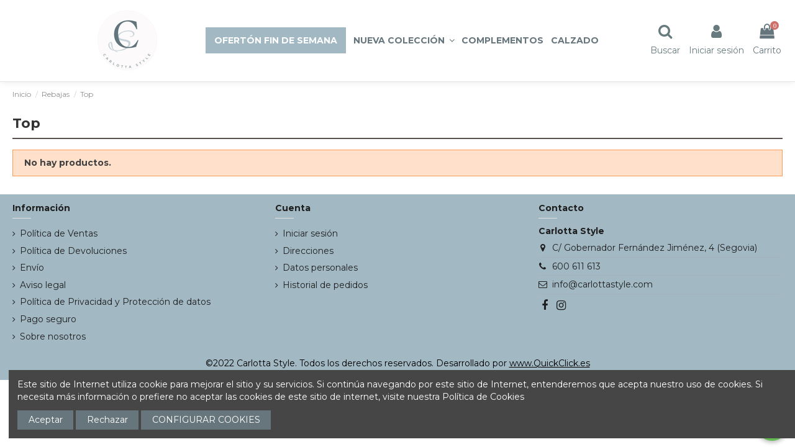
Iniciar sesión (310, 233)
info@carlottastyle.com (602, 284)
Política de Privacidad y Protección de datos (115, 301)
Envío (32, 267)
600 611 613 (576, 266)
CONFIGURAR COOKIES (206, 419)
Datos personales (320, 267)
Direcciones (308, 250)
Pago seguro (48, 319)
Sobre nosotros (53, 336)
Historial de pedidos (325, 285)
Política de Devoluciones (73, 250)
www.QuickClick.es (549, 363)
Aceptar (46, 419)
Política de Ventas (59, 233)
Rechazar (107, 419)
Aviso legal (43, 285)
